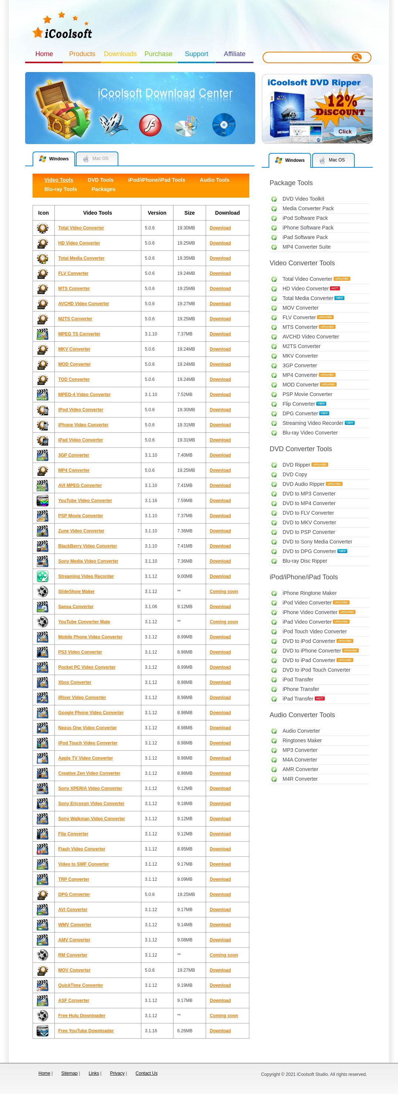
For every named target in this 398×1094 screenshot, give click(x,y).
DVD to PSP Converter (309, 532)
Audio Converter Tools (302, 715)
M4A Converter (300, 760)
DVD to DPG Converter (309, 551)
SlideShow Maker (76, 591)
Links (94, 1073)
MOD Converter (301, 385)
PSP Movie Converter (307, 394)
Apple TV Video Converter (85, 758)
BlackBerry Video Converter (87, 546)
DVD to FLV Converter (308, 513)
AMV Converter (74, 940)
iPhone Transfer (301, 689)
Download (220, 228)
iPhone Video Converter (310, 612)
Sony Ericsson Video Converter (91, 803)
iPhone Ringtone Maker (310, 593)
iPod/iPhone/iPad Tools (304, 577)
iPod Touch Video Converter (315, 631)
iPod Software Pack (305, 218)
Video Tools (58, 180)
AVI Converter (73, 909)
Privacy (117, 1073)
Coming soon (224, 591)
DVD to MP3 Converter (309, 494)
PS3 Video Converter (80, 652)
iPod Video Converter (307, 603)
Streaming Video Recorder (313, 423)
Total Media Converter (308, 298)
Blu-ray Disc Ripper (305, 561)
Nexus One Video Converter (87, 727)
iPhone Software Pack (308, 228)
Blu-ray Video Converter (310, 433)
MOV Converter (300, 308)
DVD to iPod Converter (309, 641)
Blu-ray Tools (60, 189)
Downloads (120, 54)
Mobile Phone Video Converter (90, 637)
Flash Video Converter (81, 849)
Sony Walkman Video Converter (91, 818)
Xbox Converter (74, 682)
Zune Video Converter (81, 531)
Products (82, 54)
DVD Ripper (296, 465)
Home (44, 54)
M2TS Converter (302, 346)
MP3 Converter (300, 750)
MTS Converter (300, 327)
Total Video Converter (307, 279)
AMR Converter (300, 769)
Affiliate (235, 54)
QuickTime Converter (80, 985)
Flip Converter (299, 404)
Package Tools (291, 183)
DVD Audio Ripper (304, 484)
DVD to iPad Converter (309, 660)
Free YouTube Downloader (86, 1030)
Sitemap (69, 1073)
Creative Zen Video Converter (89, 773)
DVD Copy (295, 474)
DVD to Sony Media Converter (317, 542)
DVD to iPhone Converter (312, 651)
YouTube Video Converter (85, 500)
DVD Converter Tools (301, 449)
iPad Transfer (298, 699)
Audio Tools (214, 180)
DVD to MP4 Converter (309, 503)
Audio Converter (301, 731)
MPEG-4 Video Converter (84, 394)
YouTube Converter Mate (84, 621)
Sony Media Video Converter (88, 561)
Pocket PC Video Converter (87, 667)
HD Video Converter (306, 289)
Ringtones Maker (302, 740)
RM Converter (73, 955)
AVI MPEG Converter (80, 485)
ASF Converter (74, 1000)
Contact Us (147, 1073)
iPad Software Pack (305, 237)
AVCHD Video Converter (311, 337)
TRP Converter (74, 879)
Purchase (158, 54)
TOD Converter (74, 379)
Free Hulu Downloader (81, 1015)
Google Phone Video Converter (91, 712)
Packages (104, 189)
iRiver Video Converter (82, 697)
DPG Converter (300, 413)
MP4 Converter (300, 375)
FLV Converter (299, 317)
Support (196, 54)
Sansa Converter (76, 606)
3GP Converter (300, 365)
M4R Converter (300, 779)
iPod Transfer (298, 679)
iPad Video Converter (307, 622)
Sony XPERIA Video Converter (90, 788)
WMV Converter (74, 924)
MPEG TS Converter (79, 334)
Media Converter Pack (308, 208)
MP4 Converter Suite (307, 247)
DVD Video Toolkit (303, 199)
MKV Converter (300, 356)
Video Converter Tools (302, 263)
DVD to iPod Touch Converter (316, 670)
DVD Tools (101, 180)
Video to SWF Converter (83, 864)
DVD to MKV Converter (309, 522)
